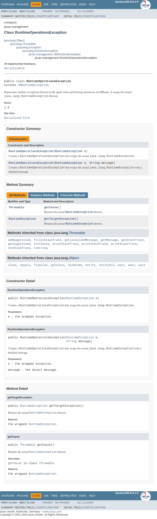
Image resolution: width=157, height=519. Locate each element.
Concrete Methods (73, 195)
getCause (51, 207)
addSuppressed (19, 240)
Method (53, 16)
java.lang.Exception (28, 47)
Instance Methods (43, 195)
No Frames (62, 11)
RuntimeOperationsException (31, 151)
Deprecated (68, 4)
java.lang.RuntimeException (40, 50)
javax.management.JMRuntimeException (55, 54)
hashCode (75, 265)
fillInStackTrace (47, 240)
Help (92, 4)
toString (40, 248)
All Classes (85, 11)
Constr (41, 16)
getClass (58, 265)
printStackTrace (65, 244)
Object (74, 258)
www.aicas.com (52, 511)
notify (90, 265)
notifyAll (106, 265)
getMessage (109, 240)
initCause (41, 244)
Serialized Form (17, 118)
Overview (7, 4)
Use (46, 4)
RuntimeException (68, 151)
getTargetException (59, 219)
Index (83, 4)
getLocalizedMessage (81, 240)
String (94, 163)
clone (12, 265)
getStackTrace (132, 240)
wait (121, 265)
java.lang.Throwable (23, 44)
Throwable (16, 207)
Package (22, 4)
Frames (48, 11)
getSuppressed (19, 244)
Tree (54, 4)
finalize (40, 265)
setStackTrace (19, 248)
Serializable (14, 68)
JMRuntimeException (33, 85)
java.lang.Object (14, 40)
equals (25, 265)
